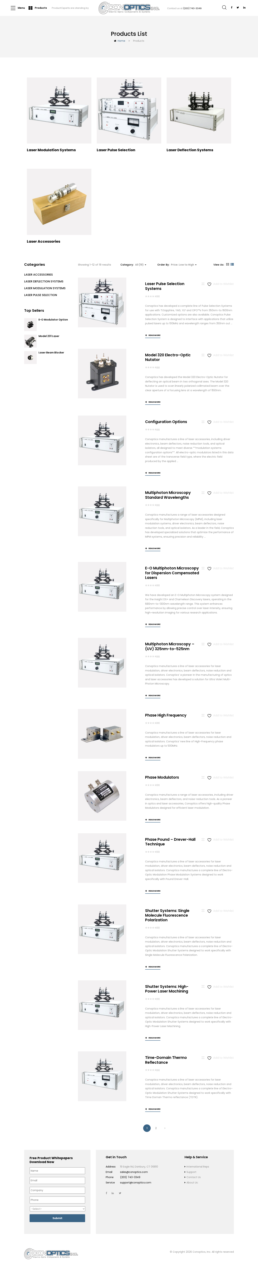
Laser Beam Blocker (51, 352)
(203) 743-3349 (192, 8)
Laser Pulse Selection (40, 295)
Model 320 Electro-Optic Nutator (168, 357)
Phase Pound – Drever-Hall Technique (170, 842)
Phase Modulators (162, 777)
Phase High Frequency (166, 715)
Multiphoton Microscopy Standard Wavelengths (168, 495)
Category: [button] (133, 264)
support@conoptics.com (135, 1183)
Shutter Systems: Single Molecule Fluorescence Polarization (167, 915)
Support (191, 1172)
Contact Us (194, 1178)
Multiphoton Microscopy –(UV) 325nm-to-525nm (169, 646)
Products (37, 8)
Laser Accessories (38, 275)
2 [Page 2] (156, 1128)
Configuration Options (166, 421)
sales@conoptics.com (134, 1172)
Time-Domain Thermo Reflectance (166, 1060)
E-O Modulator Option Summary (53, 321)
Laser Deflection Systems (43, 281)
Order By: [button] (177, 264)
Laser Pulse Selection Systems (164, 286)
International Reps (198, 1167)
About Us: (192, 1183)
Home (121, 41)
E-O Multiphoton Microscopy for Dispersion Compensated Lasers (172, 573)
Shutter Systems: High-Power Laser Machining (166, 989)
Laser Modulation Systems (45, 288)
